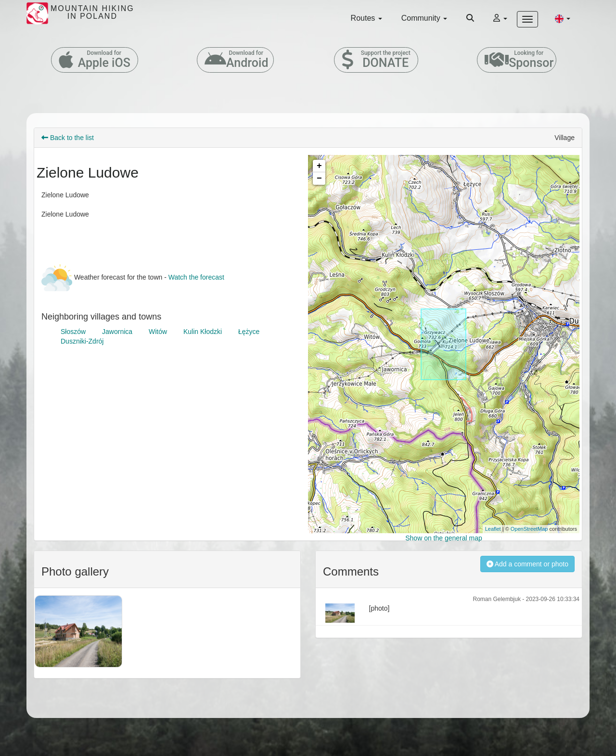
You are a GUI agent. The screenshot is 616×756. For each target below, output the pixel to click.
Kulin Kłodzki (202, 331)
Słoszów (73, 331)
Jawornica (117, 331)
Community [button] (424, 18)
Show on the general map (443, 538)
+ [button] (319, 166)
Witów (158, 331)
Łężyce (248, 331)
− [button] (319, 178)
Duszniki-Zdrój (82, 341)
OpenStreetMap (529, 529)
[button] (562, 18)
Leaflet (493, 529)
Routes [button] (366, 18)
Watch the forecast (196, 277)
